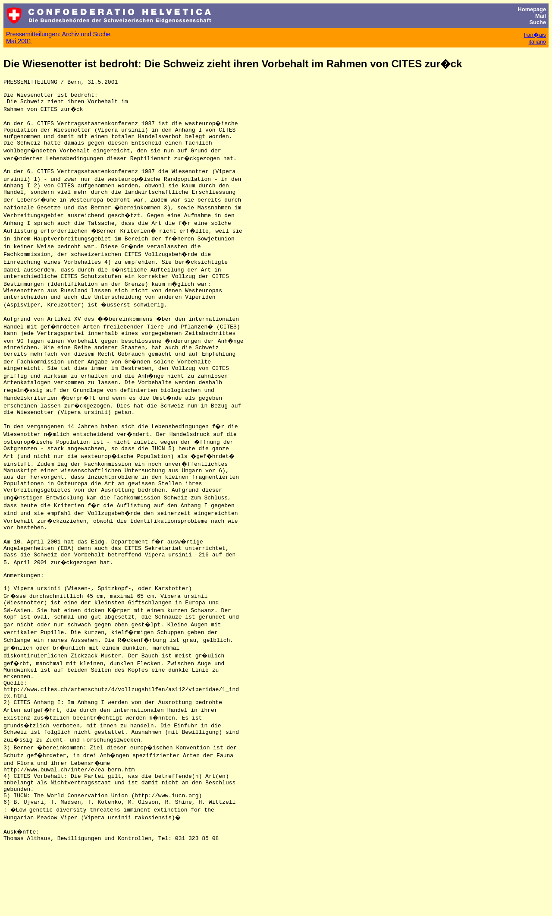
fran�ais (535, 35)
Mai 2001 (18, 41)
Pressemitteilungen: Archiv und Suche (58, 34)
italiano (537, 41)
